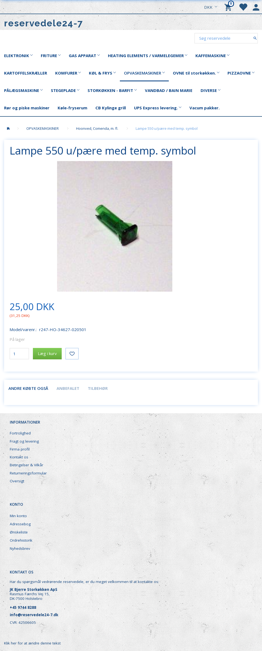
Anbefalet (68, 388)
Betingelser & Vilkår (26, 464)
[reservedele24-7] (43, 23)
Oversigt (17, 481)
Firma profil (20, 449)
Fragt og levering (24, 441)
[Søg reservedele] (255, 38)
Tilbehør (98, 388)
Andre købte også (28, 388)
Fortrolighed (20, 433)
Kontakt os (19, 457)
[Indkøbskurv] (229, 7)
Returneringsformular (28, 473)
